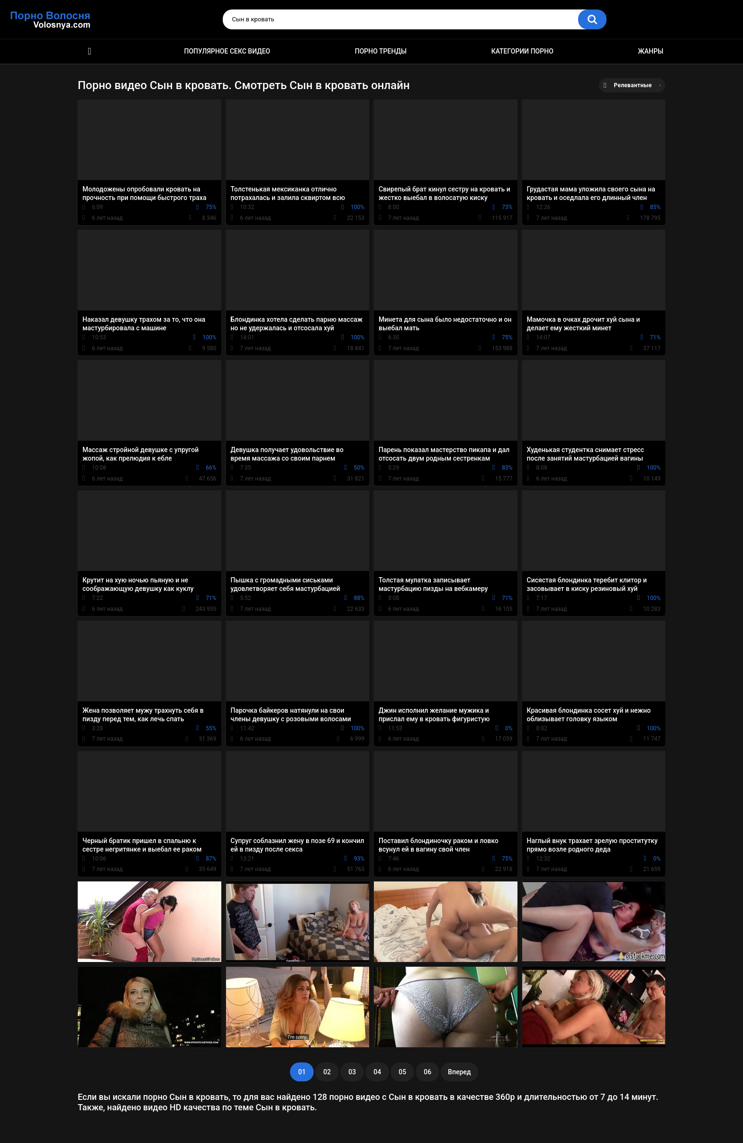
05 (402, 1072)
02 (327, 1072)
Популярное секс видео (227, 51)
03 (352, 1072)
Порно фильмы (89, 51)
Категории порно (522, 51)
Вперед (459, 1072)
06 (427, 1072)
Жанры (650, 51)
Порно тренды (381, 51)
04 (377, 1072)
